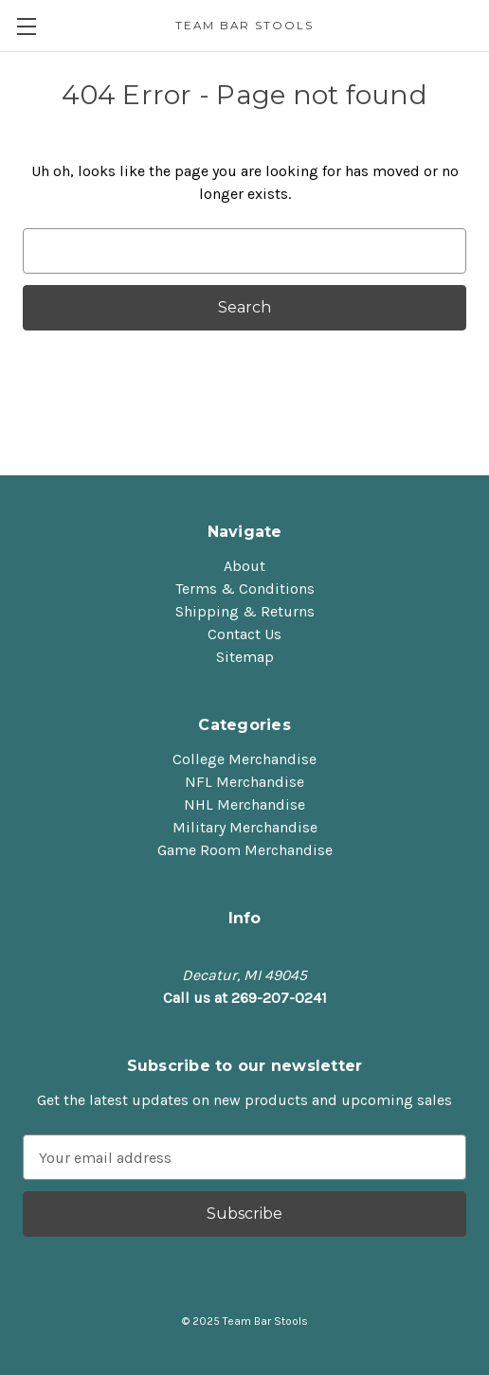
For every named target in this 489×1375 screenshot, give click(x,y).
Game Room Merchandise (245, 850)
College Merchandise (244, 759)
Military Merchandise (244, 827)
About (244, 566)
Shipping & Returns (245, 611)
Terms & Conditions (245, 589)
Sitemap (245, 657)
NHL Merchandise (244, 804)
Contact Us (244, 634)
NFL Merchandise (244, 782)
